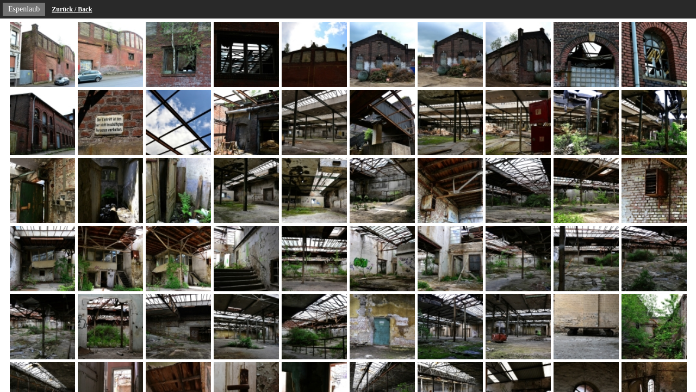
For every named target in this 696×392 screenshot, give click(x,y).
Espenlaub (24, 9)
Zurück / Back (72, 9)
